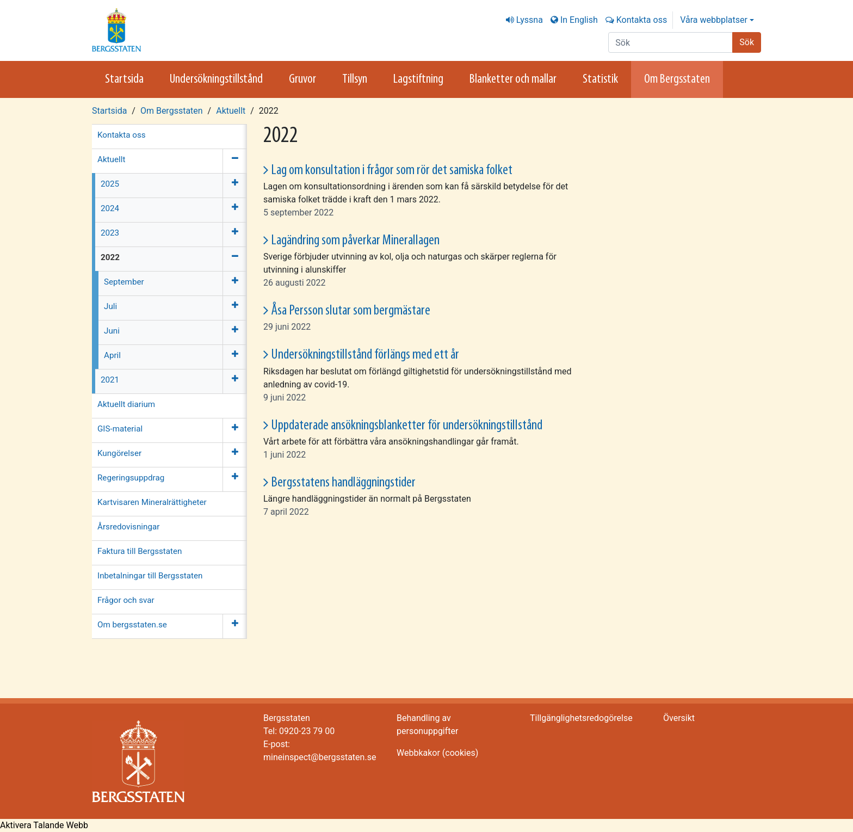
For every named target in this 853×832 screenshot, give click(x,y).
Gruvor (302, 79)
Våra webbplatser (713, 20)
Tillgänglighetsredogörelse (581, 718)
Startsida (124, 79)
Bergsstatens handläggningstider (343, 483)
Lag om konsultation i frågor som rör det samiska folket (391, 170)
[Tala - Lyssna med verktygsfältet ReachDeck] (44, 825)
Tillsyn (354, 79)
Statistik (600, 79)
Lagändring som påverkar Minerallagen (355, 240)
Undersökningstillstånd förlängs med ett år (365, 355)
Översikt (679, 718)
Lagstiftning (418, 79)
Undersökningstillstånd (216, 79)
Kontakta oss (641, 20)
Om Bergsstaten (677, 79)
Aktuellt (230, 111)
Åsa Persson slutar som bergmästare (350, 311)
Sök (746, 42)
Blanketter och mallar (513, 79)
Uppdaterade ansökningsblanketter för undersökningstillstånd (406, 425)
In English (579, 20)
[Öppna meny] (234, 186)
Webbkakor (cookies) (437, 753)
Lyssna (529, 20)
